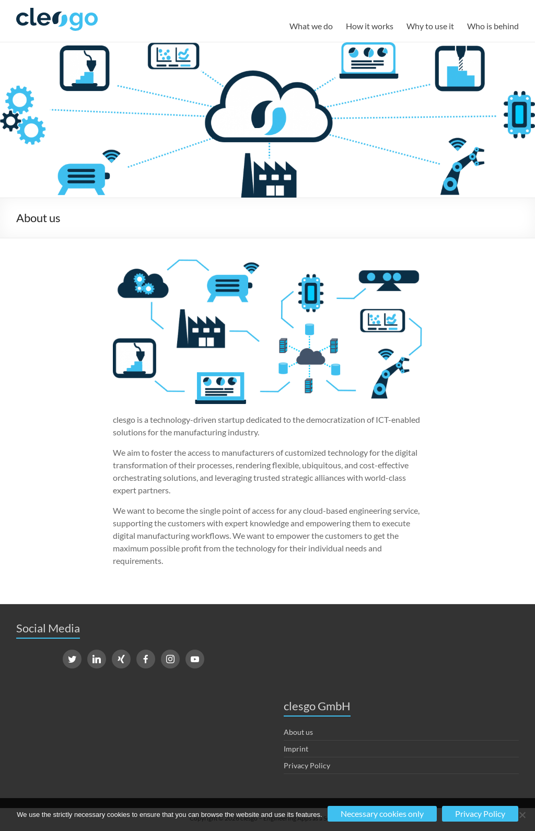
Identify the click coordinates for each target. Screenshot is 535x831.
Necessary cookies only (382, 813)
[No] (522, 815)
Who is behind (493, 26)
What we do (311, 26)
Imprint (296, 748)
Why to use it (430, 26)
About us (298, 732)
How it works (369, 26)
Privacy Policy (307, 765)
